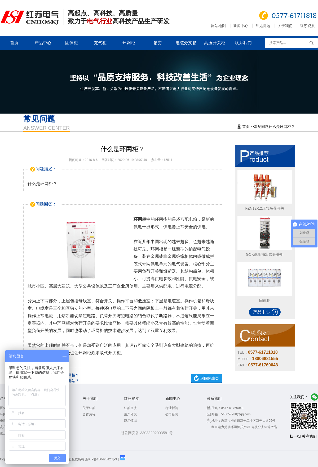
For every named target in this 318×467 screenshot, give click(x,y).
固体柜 (71, 43)
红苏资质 (307, 26)
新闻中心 (240, 26)
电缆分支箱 (186, 43)
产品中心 (42, 43)
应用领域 (130, 421)
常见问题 (262, 26)
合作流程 (89, 414)
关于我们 (285, 26)
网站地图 (218, 26)
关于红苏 (89, 408)
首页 (14, 43)
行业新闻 (171, 408)
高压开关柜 (214, 43)
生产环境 (130, 414)
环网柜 (128, 43)
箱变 (157, 43)
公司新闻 (171, 414)
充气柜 (100, 43)
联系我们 (243, 43)
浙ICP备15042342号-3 (101, 459)
